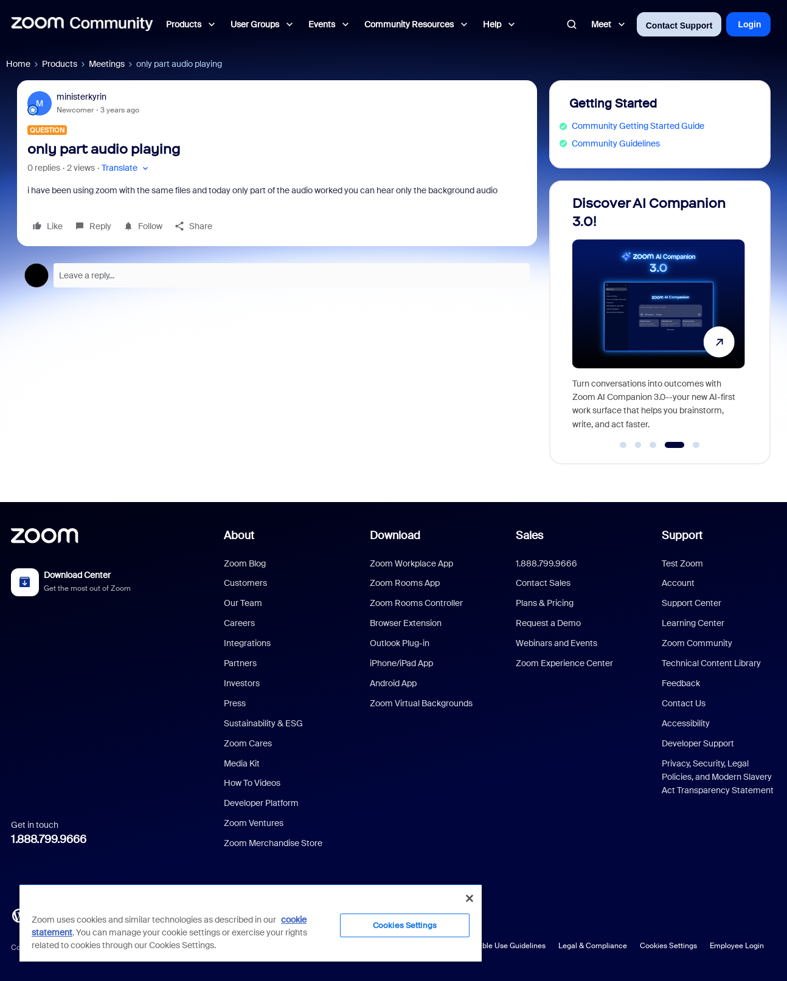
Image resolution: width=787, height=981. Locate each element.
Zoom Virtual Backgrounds (421, 703)
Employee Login (737, 946)
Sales (529, 535)
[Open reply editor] (277, 275)
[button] (126, 168)
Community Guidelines (616, 143)
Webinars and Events (556, 643)
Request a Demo (548, 623)
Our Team (243, 602)
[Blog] (19, 914)
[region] (250, 923)
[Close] (469, 898)
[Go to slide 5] (696, 444)
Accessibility (686, 723)
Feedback (681, 683)
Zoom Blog (245, 563)
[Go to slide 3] (653, 444)
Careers (239, 623)
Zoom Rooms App (405, 582)
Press (235, 703)
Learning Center (693, 623)
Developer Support (698, 743)
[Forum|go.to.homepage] (82, 24)
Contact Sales (543, 582)
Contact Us (684, 703)
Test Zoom (682, 563)
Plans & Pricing (545, 602)
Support (682, 535)
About (239, 535)
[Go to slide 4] (674, 444)
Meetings (107, 63)
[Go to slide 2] (638, 444)
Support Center (691, 602)
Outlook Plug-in (399, 643)
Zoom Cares (248, 743)
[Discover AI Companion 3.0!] (658, 316)
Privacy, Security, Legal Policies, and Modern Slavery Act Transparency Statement (718, 777)
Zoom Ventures (253, 823)
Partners (240, 663)
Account (678, 582)
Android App (393, 683)
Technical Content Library (711, 663)
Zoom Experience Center (564, 663)
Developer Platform (261, 802)
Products (59, 63)
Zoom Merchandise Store (273, 843)
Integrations (247, 643)
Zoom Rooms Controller (416, 602)
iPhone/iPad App (401, 663)
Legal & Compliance (592, 946)
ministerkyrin (81, 96)
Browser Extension (406, 623)
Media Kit (242, 763)
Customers (245, 582)
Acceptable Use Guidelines (500, 946)
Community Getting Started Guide (638, 125)
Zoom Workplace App (411, 563)
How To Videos (252, 782)
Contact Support (679, 25)
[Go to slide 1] (623, 444)
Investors (242, 683)
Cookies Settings (668, 946)
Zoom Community (697, 643)
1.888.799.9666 (48, 839)
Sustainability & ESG (263, 723)
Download (395, 535)
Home (18, 63)
